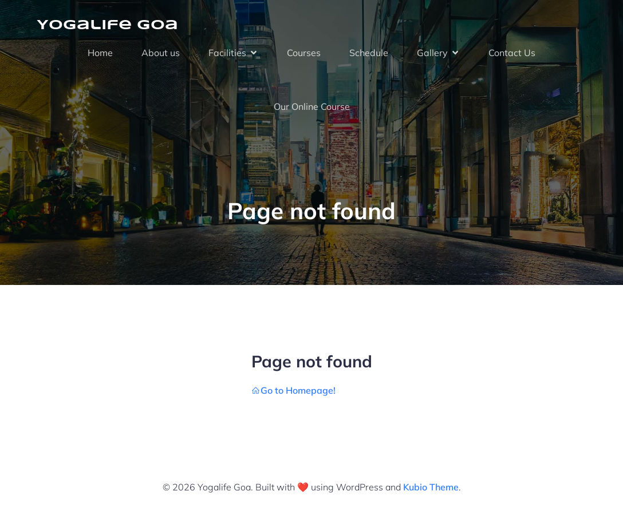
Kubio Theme (431, 487)
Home (100, 52)
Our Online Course (312, 106)
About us (160, 52)
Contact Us (511, 52)
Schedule (368, 52)
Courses (304, 52)
